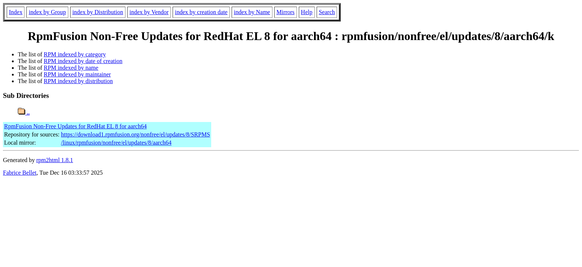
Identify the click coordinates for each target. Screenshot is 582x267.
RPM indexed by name (71, 68)
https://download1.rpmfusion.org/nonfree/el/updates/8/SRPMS (135, 134)
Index (15, 12)
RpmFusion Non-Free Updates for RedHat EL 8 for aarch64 (75, 126)
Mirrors (286, 12)
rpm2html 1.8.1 (54, 160)
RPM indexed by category (75, 54)
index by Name (252, 12)
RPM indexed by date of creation (83, 61)
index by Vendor (149, 12)
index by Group (47, 12)
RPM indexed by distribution (78, 81)
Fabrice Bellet (19, 172)
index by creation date (201, 12)
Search (327, 12)
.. (24, 112)
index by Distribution (97, 12)
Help (307, 12)
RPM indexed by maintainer (77, 74)
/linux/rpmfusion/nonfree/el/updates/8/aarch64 (116, 142)
